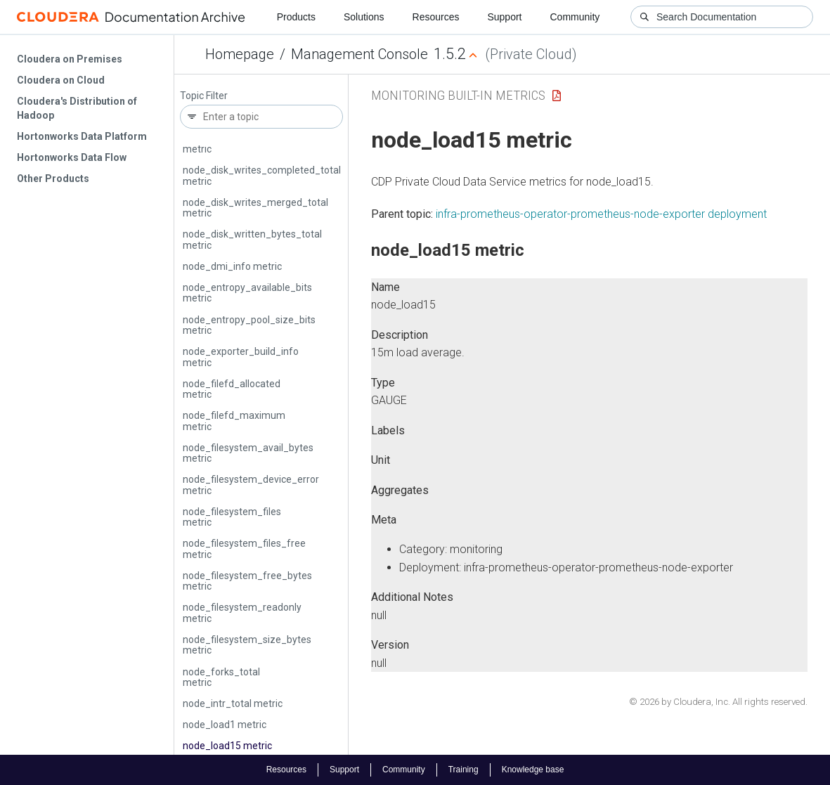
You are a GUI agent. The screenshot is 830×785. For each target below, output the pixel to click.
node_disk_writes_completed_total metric (262, 175)
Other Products (53, 178)
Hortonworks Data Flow (72, 157)
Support (504, 16)
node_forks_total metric (221, 677)
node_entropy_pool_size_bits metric (249, 325)
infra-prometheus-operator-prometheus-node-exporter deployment (601, 214)
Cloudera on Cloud (61, 80)
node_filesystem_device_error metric (251, 484)
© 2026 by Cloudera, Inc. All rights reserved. (718, 701)
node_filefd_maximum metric (234, 421)
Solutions (364, 16)
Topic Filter (204, 96)
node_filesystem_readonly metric (242, 612)
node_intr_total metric (233, 703)
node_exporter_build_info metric (241, 357)
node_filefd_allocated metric (231, 389)
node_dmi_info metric (232, 266)
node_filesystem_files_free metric (244, 548)
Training (463, 769)
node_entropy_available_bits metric (247, 293)
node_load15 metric (227, 745)
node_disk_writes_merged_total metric (255, 208)
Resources (436, 16)
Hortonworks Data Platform (82, 136)
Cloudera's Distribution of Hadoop (77, 108)
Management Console (359, 54)
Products (296, 16)
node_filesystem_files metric (232, 517)
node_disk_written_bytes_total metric (252, 239)
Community (575, 16)
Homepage (239, 54)
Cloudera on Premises (69, 59)
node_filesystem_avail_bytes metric (248, 453)
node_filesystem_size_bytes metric (247, 645)
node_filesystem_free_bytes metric (247, 581)
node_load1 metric (224, 724)
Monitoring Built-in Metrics (458, 95)
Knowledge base (533, 769)
